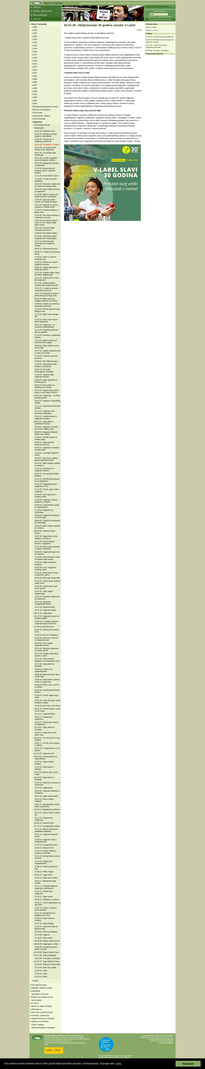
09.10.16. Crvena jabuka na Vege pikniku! (46, 758)
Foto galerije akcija (38, 985)
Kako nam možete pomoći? (42, 1012)
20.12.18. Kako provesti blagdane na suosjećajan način (47, 660)
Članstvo (158, 3)
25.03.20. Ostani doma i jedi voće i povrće (46, 587)
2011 (35, 73)
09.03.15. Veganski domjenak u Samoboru (47, 792)
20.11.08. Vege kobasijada (45, 955)
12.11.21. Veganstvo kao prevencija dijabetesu (45, 412)
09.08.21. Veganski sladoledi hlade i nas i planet (46, 433)
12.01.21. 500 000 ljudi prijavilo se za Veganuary (47, 480)
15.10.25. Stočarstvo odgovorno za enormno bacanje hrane (47, 185)
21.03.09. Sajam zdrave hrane (47, 952)
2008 (35, 82)
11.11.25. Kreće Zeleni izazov (47, 176)
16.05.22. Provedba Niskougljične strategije (44, 370)
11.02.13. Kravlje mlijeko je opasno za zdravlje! (45, 852)
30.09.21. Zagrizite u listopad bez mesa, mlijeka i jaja (46, 428)
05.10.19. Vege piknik (43, 613)
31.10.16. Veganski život (44, 753)
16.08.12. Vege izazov (43, 875)
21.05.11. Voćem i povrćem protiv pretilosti (46, 909)
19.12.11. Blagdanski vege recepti (45, 882)
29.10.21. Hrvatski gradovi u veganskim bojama (46, 417)
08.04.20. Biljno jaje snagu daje (47, 578)
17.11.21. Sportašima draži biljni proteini (47, 407)
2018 (35, 52)
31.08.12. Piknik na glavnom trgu (46, 868)
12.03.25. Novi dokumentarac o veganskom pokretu (47, 216)
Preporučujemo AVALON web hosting (160, 19)
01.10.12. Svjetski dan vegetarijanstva (43, 862)
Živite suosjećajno (40, 15)
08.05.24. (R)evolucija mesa (46, 249)
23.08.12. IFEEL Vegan (44, 872)
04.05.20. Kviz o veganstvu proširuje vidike (45, 568)
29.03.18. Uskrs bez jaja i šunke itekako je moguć (47, 701)
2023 (35, 36)
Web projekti (36, 1000)
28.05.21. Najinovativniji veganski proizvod (44, 443)
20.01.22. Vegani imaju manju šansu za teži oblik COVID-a (47, 391)
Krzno (97, 3)
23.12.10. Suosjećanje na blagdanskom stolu (45, 914)
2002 (35, 100)
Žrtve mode (37, 113)
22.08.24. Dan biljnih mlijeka (46, 233)
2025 (35, 30)
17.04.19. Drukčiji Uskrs (44, 627)
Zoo (114, 3)
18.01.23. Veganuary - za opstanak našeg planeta (45, 326)
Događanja (35, 991)
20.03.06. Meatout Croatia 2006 (47, 964)
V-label (148, 30)
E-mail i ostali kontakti (166, 1043)
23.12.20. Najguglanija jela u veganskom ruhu (46, 485)
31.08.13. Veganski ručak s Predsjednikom (45, 841)
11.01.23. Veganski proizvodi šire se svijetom (46, 331)
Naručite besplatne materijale (43, 1028)
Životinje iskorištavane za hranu (45, 107)
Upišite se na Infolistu (40, 1021)
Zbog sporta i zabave (41, 116)
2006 (35, 88)
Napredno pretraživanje (164, 17)
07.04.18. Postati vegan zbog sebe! (46, 696)
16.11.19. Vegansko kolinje (45, 610)
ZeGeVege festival (42, 125)
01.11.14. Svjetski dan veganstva (43, 819)
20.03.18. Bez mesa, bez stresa (47, 706)
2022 (35, 39)
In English (171, 6)
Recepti (139, 3)
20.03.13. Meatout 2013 (44, 848)
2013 (35, 67)
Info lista (165, 3)
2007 (35, 85)
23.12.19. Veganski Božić (45, 607)
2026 (35, 27)
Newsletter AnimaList (39, 994)
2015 (35, 61)
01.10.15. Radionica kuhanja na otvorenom (47, 784)
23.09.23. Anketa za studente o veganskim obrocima (47, 305)
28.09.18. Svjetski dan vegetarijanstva (43, 670)
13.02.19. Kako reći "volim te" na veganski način (46, 639)
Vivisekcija (90, 3)
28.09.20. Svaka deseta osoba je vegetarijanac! (47, 506)
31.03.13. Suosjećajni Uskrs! (46, 845)
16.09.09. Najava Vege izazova (47, 941)
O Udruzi (35, 1003)
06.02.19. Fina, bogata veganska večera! (44, 644)
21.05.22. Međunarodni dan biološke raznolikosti (46, 365)
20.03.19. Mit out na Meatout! (46, 635)
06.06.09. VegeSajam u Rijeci (46, 944)
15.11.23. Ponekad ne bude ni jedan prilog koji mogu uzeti (47, 294)
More (140, 30)
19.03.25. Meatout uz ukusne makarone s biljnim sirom (46, 206)
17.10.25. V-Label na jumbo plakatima (46, 180)
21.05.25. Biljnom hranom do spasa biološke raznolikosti (46, 195)
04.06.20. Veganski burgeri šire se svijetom (47, 553)
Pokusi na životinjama (42, 110)
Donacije (171, 3)
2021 (35, 42)
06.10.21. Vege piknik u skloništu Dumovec (44, 423)
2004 (35, 94)
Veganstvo (82, 3)
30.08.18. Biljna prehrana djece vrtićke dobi (47, 675)
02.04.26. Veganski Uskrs (45, 131)
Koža (101, 3)
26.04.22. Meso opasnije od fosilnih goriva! (46, 381)
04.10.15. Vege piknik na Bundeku (44, 778)
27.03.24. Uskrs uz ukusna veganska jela (45, 258)
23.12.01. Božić (41, 974)
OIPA (46, 1044)
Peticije (144, 3)
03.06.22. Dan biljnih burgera (46, 361)
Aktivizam (37, 19)
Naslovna (36, 7)
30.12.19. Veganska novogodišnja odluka (43, 603)
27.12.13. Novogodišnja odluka (47, 826)
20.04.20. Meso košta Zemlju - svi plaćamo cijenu (47, 574)
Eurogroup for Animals (67, 1043)
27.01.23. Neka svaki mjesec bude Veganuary (46, 321)
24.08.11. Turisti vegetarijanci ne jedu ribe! (48, 904)
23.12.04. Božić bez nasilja (45, 968)
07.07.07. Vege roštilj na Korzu (47, 961)
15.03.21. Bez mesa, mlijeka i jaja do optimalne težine (46, 459)
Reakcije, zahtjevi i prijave (41, 988)
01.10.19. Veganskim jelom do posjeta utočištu (47, 617)
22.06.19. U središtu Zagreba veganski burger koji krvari (46, 622)
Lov (118, 3)
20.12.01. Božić (41, 977)
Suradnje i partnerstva (40, 1015)
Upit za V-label (151, 27)
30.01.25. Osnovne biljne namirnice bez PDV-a (45, 229)
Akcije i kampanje (39, 24)
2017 (35, 55)
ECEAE (78, 1043)
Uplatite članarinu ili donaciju (42, 1018)
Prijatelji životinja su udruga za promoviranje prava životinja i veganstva (160, 10)
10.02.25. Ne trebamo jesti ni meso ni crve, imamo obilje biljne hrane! (46, 222)
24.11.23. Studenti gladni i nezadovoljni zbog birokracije (46, 284)
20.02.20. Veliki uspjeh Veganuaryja (44, 592)
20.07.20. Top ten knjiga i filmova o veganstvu (45, 542)
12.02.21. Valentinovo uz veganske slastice (44, 469)
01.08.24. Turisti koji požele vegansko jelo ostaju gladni (46, 237)
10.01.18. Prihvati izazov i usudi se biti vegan (47, 710)
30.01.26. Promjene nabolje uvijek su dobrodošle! (46, 135)
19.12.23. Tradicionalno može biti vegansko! (46, 279)
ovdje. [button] (118, 1063)
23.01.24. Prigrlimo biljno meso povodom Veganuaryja (47, 274)
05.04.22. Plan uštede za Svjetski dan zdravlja (45, 386)
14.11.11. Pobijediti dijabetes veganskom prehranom (46, 887)
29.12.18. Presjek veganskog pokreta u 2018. (46, 654)
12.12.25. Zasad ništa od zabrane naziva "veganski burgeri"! (45, 170)
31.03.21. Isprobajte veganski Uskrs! (46, 454)
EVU (58, 1043)
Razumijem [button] (188, 1063)
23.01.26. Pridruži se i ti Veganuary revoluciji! (44, 140)
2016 (35, 58)
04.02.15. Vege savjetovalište (46, 796)
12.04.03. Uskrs (41, 971)
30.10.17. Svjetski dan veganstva (43, 718)
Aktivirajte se (36, 1009)
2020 (35, 45)
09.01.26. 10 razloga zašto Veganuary (45, 154)
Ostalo (35, 981)
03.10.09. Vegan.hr (42, 935)
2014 (35, 64)
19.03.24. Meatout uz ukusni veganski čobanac (46, 263)
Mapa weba (152, 17)
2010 (35, 76)
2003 (35, 97)
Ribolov (122, 3)
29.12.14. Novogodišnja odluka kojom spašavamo (47, 805)
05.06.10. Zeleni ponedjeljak (46, 932)
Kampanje (151, 3)
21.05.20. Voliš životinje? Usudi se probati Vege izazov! (47, 558)
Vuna (105, 3)
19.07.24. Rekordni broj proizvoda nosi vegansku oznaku (45, 243)
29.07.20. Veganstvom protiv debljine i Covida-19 (46, 537)
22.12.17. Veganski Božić (45, 714)
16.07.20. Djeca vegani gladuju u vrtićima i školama (47, 548)
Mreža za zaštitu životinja (41, 1006)
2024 (35, 33)
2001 (35, 103)
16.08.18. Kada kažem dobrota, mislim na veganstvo (47, 681)
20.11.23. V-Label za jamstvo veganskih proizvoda (46, 289)
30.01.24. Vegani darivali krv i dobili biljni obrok (46, 268)
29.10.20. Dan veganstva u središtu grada (45, 496)
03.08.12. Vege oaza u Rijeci (46, 878)
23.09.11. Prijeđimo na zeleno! (47, 899)
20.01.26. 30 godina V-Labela (47, 145)
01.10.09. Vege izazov (43, 938)
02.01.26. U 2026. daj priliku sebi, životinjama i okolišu (46, 159)
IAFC (83, 1043)
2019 (35, 48)
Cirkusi (110, 3)
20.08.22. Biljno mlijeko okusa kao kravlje (47, 347)
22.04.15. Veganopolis (44, 788)
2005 (35, 91)
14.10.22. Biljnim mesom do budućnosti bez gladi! (46, 341)
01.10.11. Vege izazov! (44, 897)
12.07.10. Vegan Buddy (44, 923)
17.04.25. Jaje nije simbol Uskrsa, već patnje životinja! (46, 201)
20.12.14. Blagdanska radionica (47, 809)
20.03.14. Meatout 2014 (44, 823)
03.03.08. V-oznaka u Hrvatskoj (47, 958)
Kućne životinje (131, 3)
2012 (35, 70)
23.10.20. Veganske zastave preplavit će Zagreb (46, 501)
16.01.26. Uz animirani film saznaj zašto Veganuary (45, 149)
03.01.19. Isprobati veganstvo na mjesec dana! (46, 649)
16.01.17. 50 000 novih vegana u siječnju (47, 744)
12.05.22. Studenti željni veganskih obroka (44, 376)
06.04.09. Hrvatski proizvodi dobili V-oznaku (46, 948)
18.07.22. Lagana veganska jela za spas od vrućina (47, 352)
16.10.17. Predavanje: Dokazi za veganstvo (46, 723)
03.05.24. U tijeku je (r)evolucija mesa (47, 253)
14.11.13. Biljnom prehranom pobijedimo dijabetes (46, 830)
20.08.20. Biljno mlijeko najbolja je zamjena (47, 527)
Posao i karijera (37, 1025)
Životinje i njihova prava (42, 11)
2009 (35, 79)
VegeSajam (39, 128)
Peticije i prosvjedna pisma (42, 997)
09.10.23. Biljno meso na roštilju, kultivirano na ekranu (46, 300)
